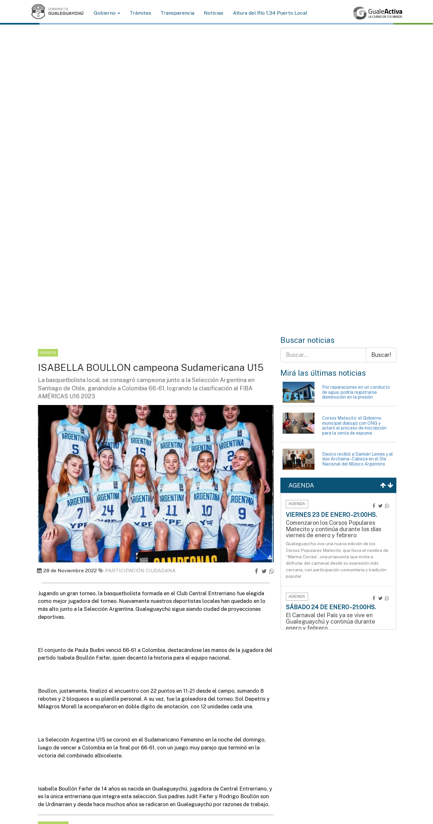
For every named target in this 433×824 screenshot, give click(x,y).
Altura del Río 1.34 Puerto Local (270, 13)
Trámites (140, 13)
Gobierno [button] (107, 13)
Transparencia (177, 13)
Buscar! (381, 354)
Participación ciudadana (137, 570)
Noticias (213, 13)
